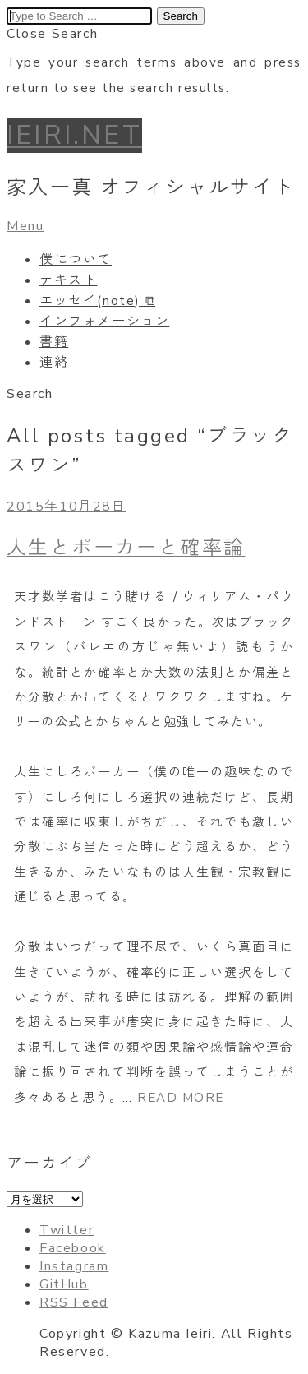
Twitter (66, 1230)
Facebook (72, 1248)
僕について (75, 260)
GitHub (64, 1284)
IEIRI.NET (74, 135)
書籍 (53, 342)
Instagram (73, 1266)
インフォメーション (104, 321)
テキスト (68, 280)
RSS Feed (73, 1302)
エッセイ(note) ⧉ (97, 301)
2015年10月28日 (66, 506)
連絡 (53, 363)
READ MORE (180, 1097)
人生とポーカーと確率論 (126, 547)
